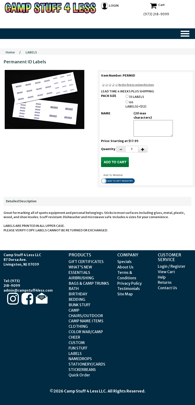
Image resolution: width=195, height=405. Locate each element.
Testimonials (128, 288)
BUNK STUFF (79, 304)
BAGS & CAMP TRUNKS (89, 283)
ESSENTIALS (79, 272)
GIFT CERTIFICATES (86, 261)
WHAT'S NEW (80, 267)
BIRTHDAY (78, 294)
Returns (165, 282)
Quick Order (79, 375)
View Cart (166, 271)
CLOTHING (78, 326)
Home (10, 52)
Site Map (125, 294)
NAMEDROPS (80, 358)
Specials (124, 261)
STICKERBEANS (82, 369)
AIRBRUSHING (81, 278)
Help (162, 277)
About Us (125, 267)
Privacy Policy (129, 283)
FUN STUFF (78, 348)
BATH (74, 288)
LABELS (31, 52)
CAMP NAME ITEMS (86, 321)
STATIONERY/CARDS (87, 364)
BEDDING (77, 299)
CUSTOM (77, 342)
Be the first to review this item (136, 84)
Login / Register (172, 266)
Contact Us (167, 287)
